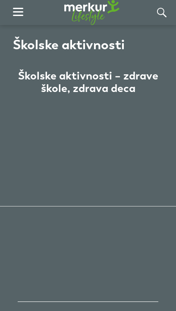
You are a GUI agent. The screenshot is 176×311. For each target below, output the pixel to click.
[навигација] (18, 12)
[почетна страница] (92, 12)
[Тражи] (162, 12)
